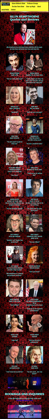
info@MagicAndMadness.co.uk (24, 400)
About (39, 7)
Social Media (5, 10)
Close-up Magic (30, 7)
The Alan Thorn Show (18, 7)
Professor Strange (32, 3)
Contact (13, 10)
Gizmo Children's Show (18, 3)
